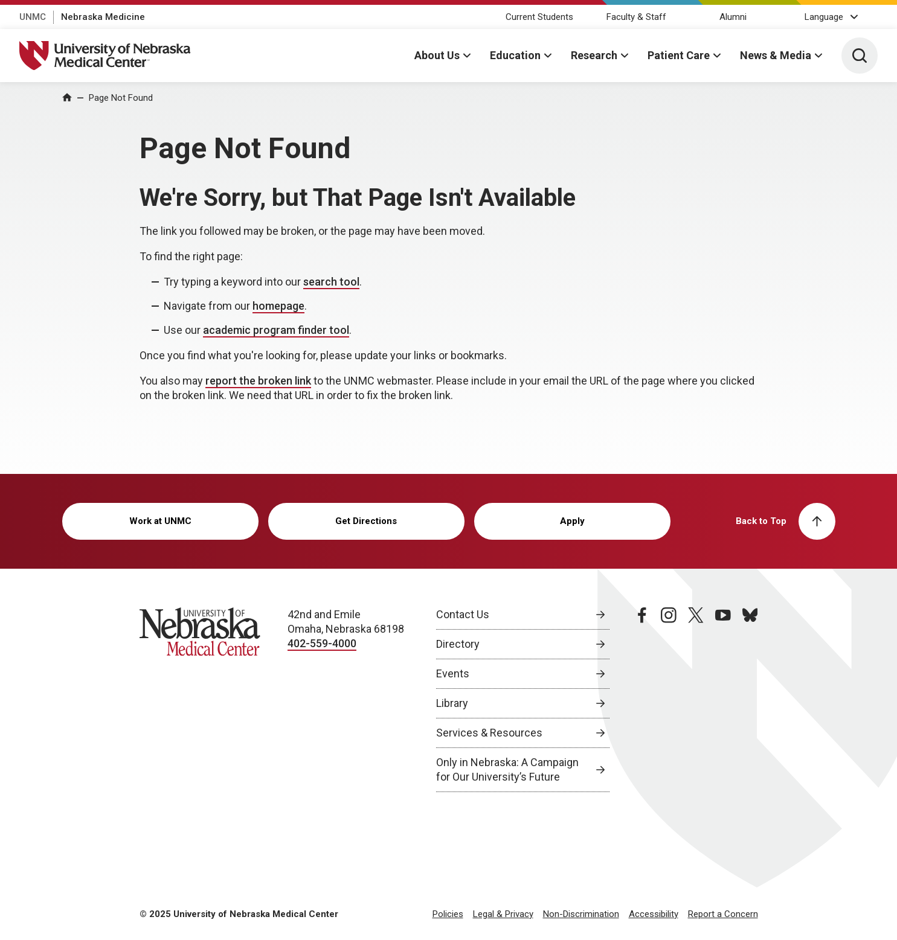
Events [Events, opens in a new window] (452, 673)
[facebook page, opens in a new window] (642, 699)
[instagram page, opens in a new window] (669, 699)
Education (515, 55)
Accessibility (653, 914)
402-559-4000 (322, 643)
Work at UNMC (160, 521)
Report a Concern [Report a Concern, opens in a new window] (723, 914)
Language (824, 16)
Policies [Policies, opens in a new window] (447, 914)
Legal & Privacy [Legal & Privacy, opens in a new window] (503, 914)
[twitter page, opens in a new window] (696, 699)
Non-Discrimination (581, 914)
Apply (572, 521)
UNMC (32, 16)
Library (452, 703)
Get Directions (366, 521)
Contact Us (462, 614)
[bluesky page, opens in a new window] (750, 699)
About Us (437, 55)
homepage (278, 305)
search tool (331, 281)
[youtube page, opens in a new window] (723, 699)
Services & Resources (489, 732)
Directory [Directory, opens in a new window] (458, 644)
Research (594, 55)
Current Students (539, 16)
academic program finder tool (276, 330)
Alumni (733, 16)
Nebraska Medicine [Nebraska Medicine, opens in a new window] (103, 16)
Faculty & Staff (636, 16)
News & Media (775, 55)
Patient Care (679, 55)
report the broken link (258, 380)
